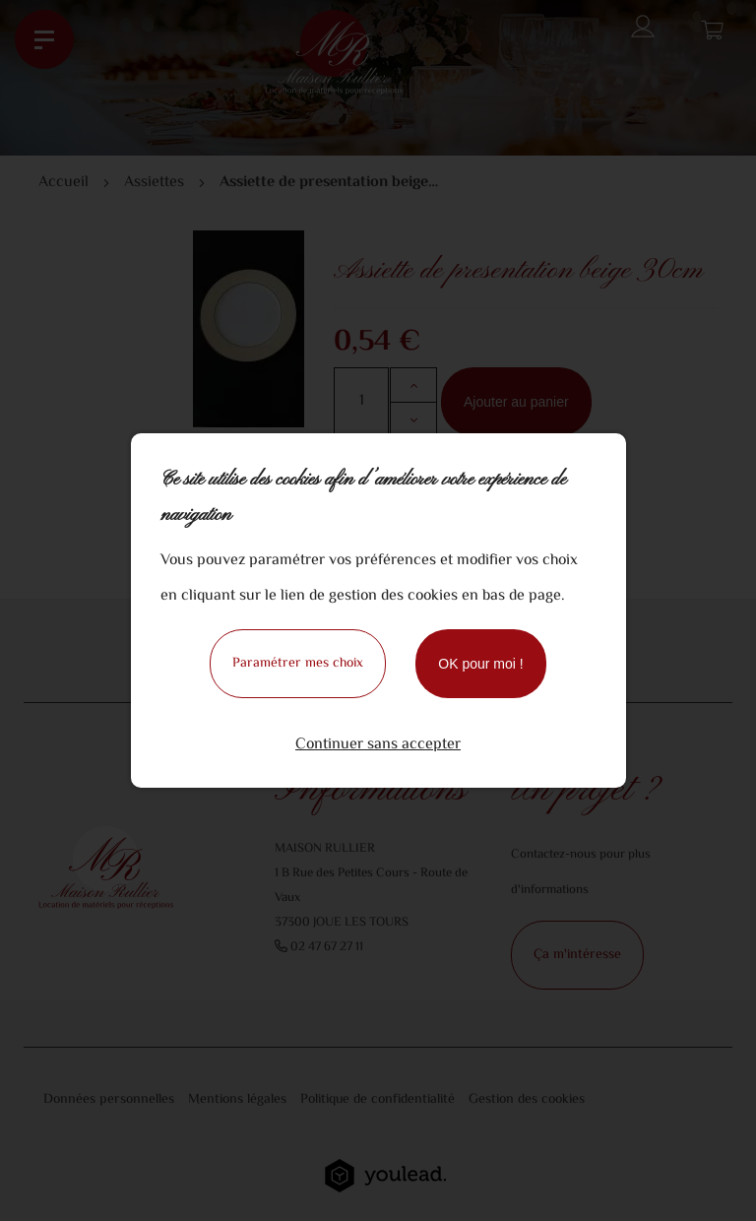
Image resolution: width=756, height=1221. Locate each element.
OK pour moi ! (480, 664)
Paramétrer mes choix (297, 664)
